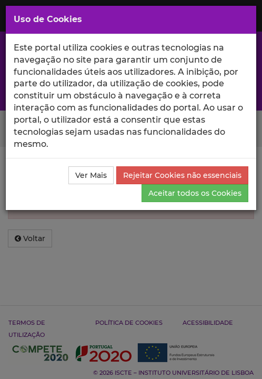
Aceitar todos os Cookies (194, 193)
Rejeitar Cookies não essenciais (182, 175)
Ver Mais (91, 175)
